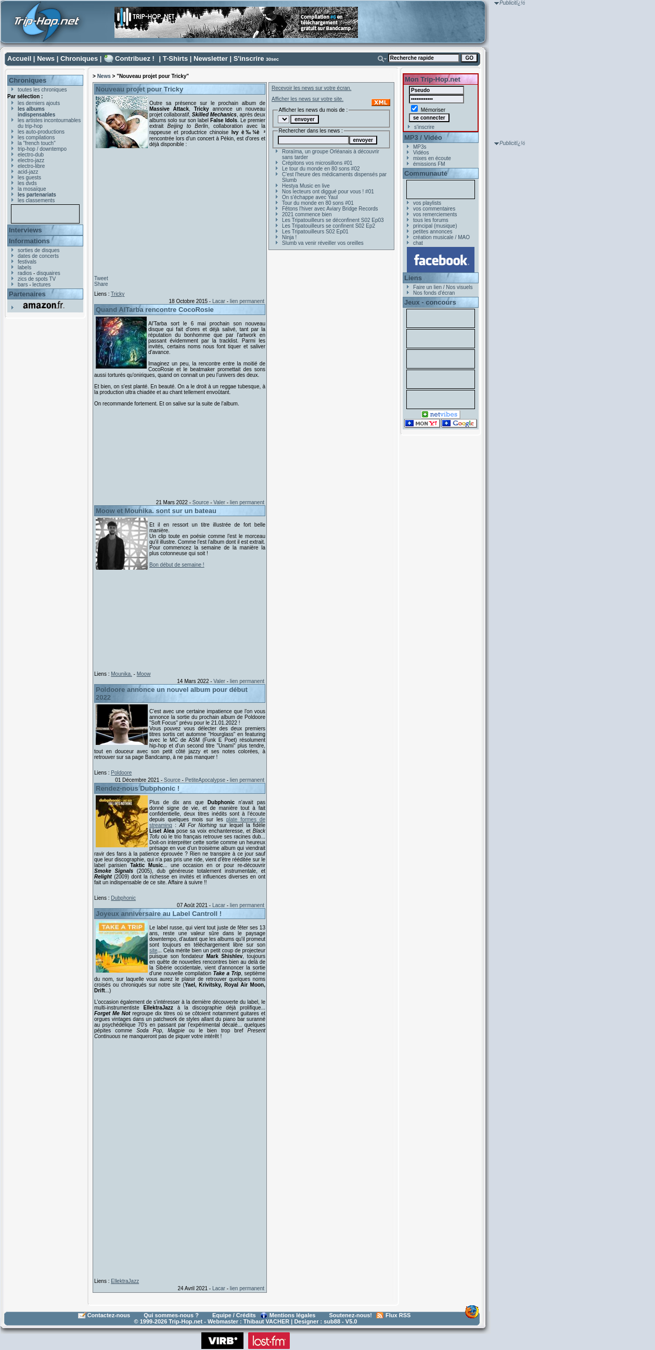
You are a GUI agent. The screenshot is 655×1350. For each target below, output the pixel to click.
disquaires (48, 273)
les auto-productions (41, 132)
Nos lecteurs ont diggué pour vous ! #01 (328, 191)
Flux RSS (398, 1315)
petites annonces (433, 231)
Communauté (425, 173)
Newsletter (211, 58)
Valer (219, 502)
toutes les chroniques (42, 90)
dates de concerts (38, 256)
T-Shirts (175, 58)
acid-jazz (28, 172)
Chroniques (79, 58)
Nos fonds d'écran (434, 293)
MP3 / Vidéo (423, 137)
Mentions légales (292, 1315)
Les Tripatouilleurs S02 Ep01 (315, 231)
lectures (41, 284)
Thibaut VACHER (266, 1321)
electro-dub (31, 155)
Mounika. (121, 674)
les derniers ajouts (39, 103)
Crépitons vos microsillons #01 (317, 163)
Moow (144, 674)
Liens (413, 278)
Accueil (19, 58)
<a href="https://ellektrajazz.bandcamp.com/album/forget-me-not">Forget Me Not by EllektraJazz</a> (177, 1156)
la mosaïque (32, 189)
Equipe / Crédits (234, 1315)
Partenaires (27, 294)
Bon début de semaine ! (176, 565)
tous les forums (430, 220)
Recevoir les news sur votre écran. (311, 88)
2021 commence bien (307, 214)
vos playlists (427, 203)
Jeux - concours (430, 302)
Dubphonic (123, 898)
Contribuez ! (135, 58)
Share (101, 284)
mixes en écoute (432, 158)
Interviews (25, 230)
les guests (29, 177)
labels (24, 267)
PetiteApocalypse (205, 780)
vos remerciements (435, 214)
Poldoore (121, 773)
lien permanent (247, 301)
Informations (29, 241)
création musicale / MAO (441, 237)
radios (25, 273)
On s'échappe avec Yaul (310, 197)
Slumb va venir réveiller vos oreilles (323, 243)
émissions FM (429, 164)
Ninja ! (289, 237)
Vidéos (421, 152)
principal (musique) (435, 226)
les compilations (36, 137)
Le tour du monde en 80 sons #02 (321, 169)
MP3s (420, 147)
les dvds (27, 183)
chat (418, 243)
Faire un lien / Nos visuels (443, 287)
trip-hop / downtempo (42, 149)
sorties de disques (39, 250)
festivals (27, 262)
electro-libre (31, 166)
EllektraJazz (125, 1281)
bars (23, 284)
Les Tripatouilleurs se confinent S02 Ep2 (328, 226)
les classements (36, 200)
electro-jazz (31, 160)
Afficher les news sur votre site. (307, 99)
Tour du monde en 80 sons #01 (318, 203)
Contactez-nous (109, 1315)
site (153, 950)
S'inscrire (249, 58)
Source (200, 502)
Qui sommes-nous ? (171, 1315)
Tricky (117, 294)
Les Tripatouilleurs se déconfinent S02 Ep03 (333, 220)
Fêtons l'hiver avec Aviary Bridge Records (330, 209)
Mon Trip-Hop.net (432, 79)
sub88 (332, 1321)
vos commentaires (434, 209)
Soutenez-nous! (351, 1315)
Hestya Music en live (306, 186)
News (46, 58)
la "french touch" (37, 143)
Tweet (101, 278)
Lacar (218, 301)
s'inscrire (424, 127)
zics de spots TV (37, 279)
